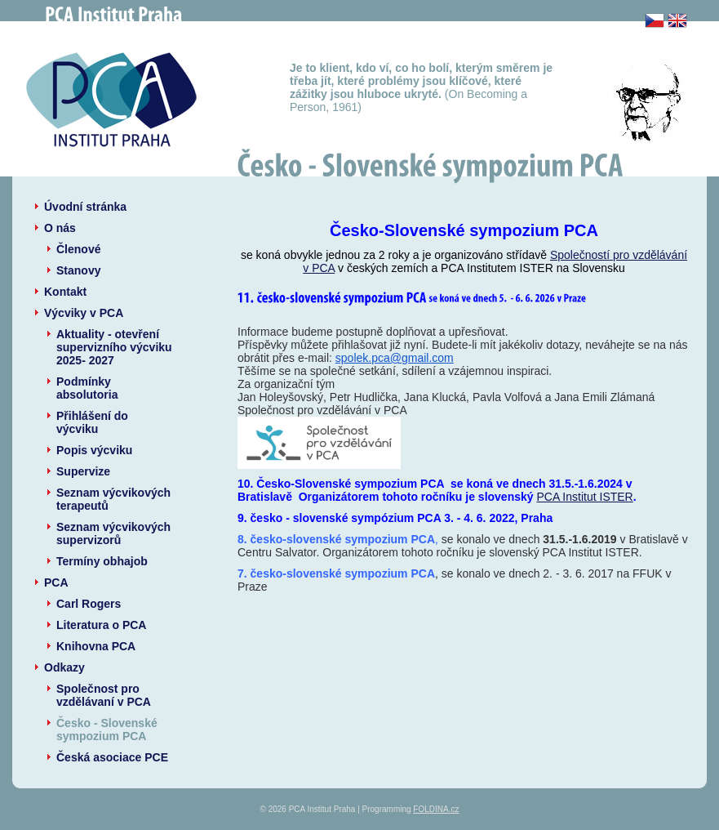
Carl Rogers (88, 603)
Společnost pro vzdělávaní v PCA (103, 695)
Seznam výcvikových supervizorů (113, 533)
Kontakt (65, 291)
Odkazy (64, 667)
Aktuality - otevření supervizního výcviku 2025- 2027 (114, 347)
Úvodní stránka (85, 206)
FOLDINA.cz (436, 809)
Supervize (83, 471)
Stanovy (78, 270)
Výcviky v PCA (83, 312)
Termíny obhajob (102, 561)
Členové (78, 249)
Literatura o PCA (101, 624)
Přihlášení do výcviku (92, 422)
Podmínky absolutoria (87, 388)
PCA (56, 582)
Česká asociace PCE (112, 757)
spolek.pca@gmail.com (394, 357)
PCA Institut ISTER (584, 496)
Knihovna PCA (95, 646)
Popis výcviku (94, 450)
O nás (60, 227)
